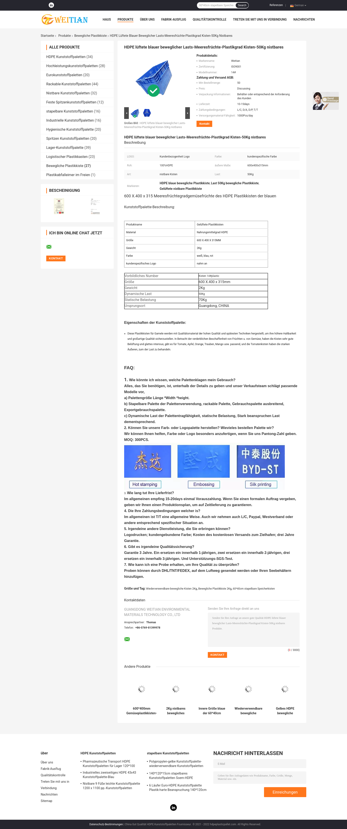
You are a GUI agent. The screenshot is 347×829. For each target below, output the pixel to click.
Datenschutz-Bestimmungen (106, 824)
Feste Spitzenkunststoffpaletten (71, 102)
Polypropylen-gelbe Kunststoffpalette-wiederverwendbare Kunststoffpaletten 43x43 (176, 764)
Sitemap (46, 801)
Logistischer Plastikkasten (67, 157)
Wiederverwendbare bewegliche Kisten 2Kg (171, 588)
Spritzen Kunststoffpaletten (67, 138)
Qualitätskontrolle (209, 19)
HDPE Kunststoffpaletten (66, 57)
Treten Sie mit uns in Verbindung (260, 19)
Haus (107, 19)
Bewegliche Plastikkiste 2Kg (214, 588)
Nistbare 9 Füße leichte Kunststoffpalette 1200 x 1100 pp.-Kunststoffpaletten (111, 786)
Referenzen (276, 5)
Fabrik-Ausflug (173, 19)
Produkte (125, 19)
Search (242, 5)
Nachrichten (304, 19)
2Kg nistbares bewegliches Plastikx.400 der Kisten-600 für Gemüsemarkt (175, 711)
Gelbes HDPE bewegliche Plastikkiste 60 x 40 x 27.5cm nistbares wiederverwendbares (285, 711)
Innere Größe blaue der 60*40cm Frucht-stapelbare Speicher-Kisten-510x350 (212, 711)
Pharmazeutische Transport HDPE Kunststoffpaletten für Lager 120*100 (109, 764)
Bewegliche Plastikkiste (90, 35)
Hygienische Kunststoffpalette (70, 129)
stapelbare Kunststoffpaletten (69, 111)
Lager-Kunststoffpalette (64, 148)
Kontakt (204, 123)
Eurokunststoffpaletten (64, 75)
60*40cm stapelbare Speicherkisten (254, 588)
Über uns (147, 19)
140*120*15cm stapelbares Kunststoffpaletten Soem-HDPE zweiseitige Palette (171, 776)
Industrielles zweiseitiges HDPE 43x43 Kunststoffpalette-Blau (109, 775)
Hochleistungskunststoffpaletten (72, 66)
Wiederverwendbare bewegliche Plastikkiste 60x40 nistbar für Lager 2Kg (248, 711)
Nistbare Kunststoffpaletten (68, 93)
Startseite (47, 35)
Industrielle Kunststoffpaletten (70, 120)
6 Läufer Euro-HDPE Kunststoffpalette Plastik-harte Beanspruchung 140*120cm (177, 788)
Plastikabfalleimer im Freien (68, 175)
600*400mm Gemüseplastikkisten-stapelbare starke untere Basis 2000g (141, 711)
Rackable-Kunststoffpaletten (68, 84)
